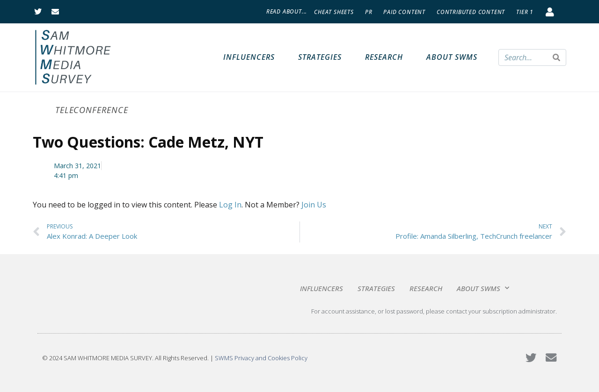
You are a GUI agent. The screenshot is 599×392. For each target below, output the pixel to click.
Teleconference (91, 109)
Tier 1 (524, 12)
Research (384, 57)
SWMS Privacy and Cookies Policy (261, 358)
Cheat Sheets (334, 12)
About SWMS (451, 57)
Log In (230, 205)
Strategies (320, 57)
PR (369, 12)
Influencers (249, 57)
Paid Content (404, 12)
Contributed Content (471, 12)
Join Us (313, 205)
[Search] (556, 57)
